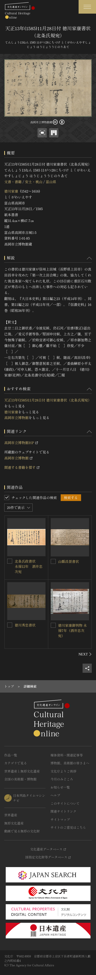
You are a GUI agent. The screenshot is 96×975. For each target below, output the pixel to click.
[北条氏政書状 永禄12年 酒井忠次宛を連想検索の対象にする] (9, 561)
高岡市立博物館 (16, 417)
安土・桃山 (33, 181)
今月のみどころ (61, 779)
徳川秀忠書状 (25, 625)
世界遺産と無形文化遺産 (22, 771)
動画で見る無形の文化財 (22, 831)
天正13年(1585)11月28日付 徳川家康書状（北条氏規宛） (48, 400)
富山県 (51, 181)
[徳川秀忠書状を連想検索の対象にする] (9, 625)
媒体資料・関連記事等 (66, 755)
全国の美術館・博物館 (20, 779)
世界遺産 (10, 815)
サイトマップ (60, 819)
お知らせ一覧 (60, 787)
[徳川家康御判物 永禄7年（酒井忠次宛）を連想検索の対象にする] (53, 625)
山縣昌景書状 (68, 561)
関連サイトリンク (63, 811)
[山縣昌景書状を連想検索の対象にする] (53, 561)
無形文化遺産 (14, 823)
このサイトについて (65, 803)
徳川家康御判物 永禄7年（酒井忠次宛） (72, 630)
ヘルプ (55, 795)
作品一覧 (10, 755)
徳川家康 (11, 191)
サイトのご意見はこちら (68, 827)
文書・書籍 (13, 181)
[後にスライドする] (85, 654)
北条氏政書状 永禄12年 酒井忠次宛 (29, 566)
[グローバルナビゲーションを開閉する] (87, 7)
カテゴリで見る (15, 763)
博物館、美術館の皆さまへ (69, 763)
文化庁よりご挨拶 (63, 771)
